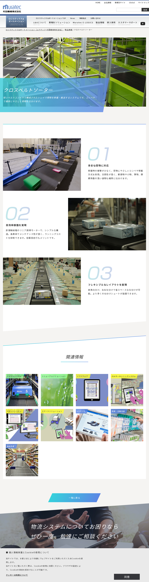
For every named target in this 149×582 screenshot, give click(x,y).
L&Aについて (39, 22)
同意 (127, 577)
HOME (98, 2)
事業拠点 (82, 18)
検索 (145, 9)
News (72, 18)
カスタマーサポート (127, 22)
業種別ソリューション (59, 22)
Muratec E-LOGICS (83, 22)
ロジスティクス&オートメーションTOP (51, 18)
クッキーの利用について (17, 575)
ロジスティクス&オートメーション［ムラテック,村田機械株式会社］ (34, 29)
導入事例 (111, 22)
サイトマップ (143, 2)
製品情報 (100, 22)
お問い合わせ (96, 18)
